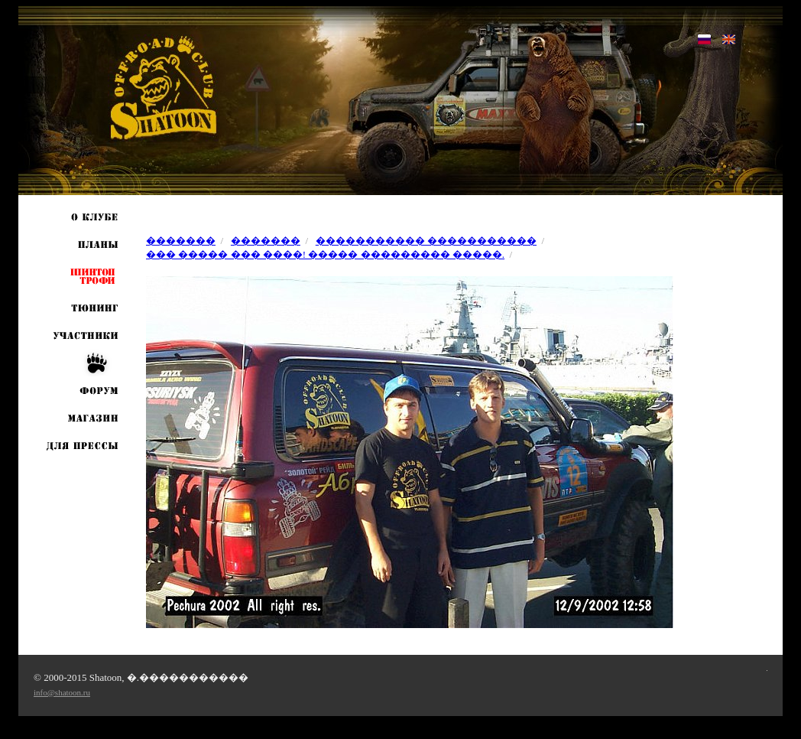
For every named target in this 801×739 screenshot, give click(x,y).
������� (181, 240)
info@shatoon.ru (62, 692)
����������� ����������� (426, 240)
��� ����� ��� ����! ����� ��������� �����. (325, 254)
